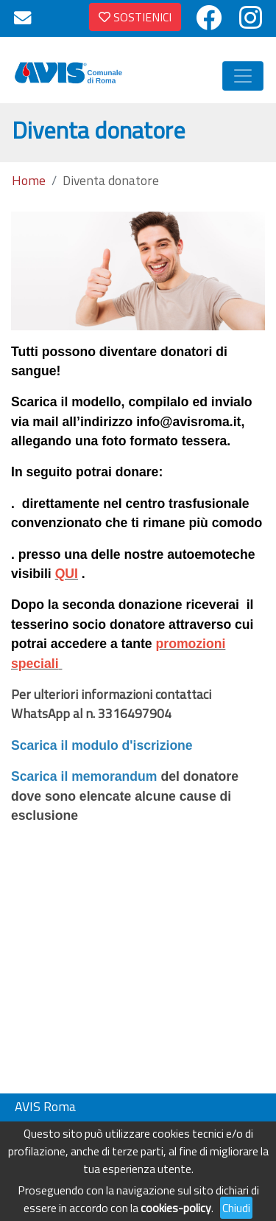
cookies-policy (176, 1208)
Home (29, 180)
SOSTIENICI (135, 17)
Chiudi (236, 1208)
